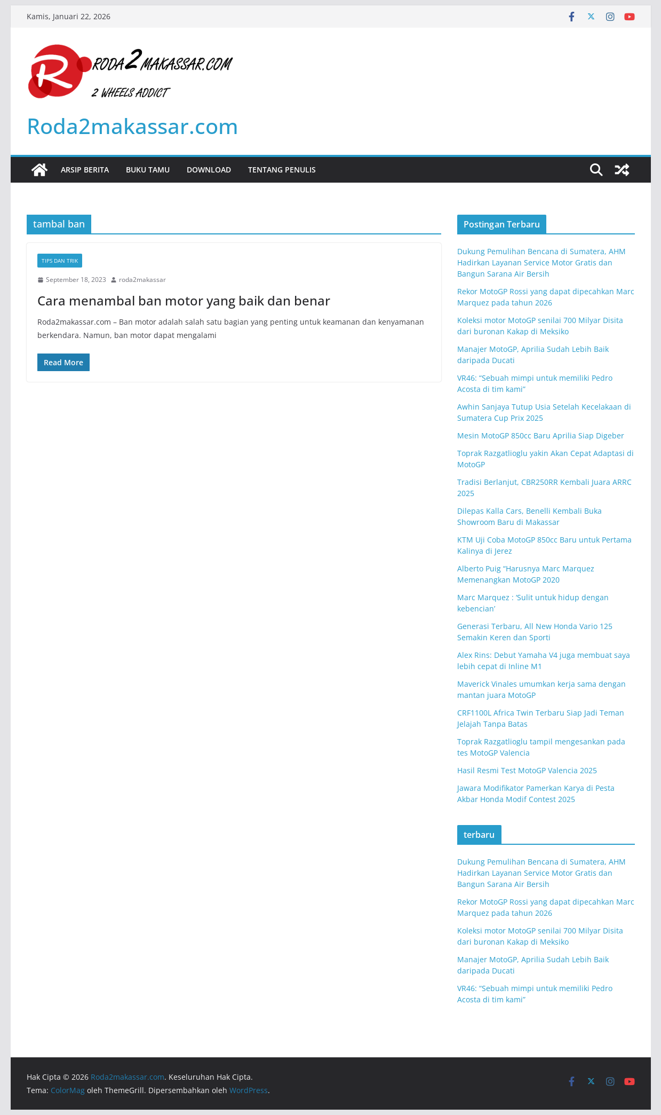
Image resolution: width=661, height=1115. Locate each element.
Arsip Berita (85, 169)
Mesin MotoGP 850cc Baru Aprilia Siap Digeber (540, 435)
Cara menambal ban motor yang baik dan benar (183, 300)
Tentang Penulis (282, 169)
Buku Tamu (148, 169)
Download (209, 169)
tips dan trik (60, 260)
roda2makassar (142, 279)
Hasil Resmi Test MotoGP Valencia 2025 (527, 770)
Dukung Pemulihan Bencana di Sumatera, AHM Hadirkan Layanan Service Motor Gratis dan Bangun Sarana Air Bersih (541, 262)
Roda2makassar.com (132, 125)
